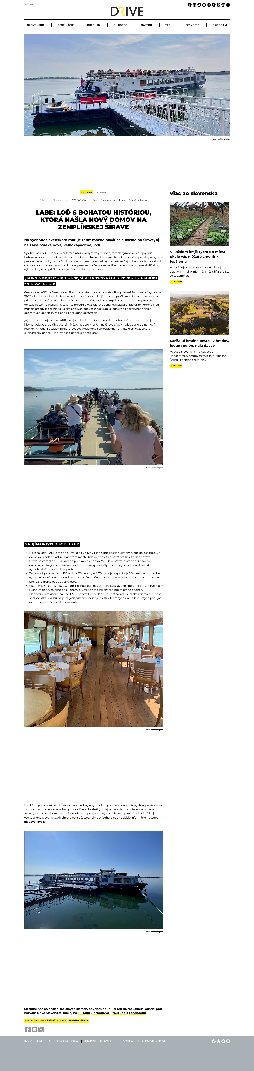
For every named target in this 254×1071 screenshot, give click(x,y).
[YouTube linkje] (203, 4)
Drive (42, 200)
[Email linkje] (208, 4)
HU (32, 4)
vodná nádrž (48, 1020)
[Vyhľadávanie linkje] (227, 4)
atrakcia (62, 1020)
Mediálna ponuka (63, 1041)
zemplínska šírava (78, 1020)
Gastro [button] (146, 25)
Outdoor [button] (120, 25)
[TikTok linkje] (198, 4)
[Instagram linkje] (194, 4)
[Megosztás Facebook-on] (27, 1029)
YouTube (119, 1013)
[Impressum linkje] (213, 4)
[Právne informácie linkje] (218, 4)
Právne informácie (100, 1041)
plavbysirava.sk (35, 821)
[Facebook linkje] (189, 4)
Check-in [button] (93, 25)
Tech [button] (169, 25)
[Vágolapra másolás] (40, 1029)
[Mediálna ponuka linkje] (222, 4)
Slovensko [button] (35, 25)
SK (26, 4)
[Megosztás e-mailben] (34, 1029)
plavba (35, 1020)
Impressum (33, 1041)
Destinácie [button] (65, 25)
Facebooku (137, 1013)
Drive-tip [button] (192, 25)
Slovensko (86, 192)
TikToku (84, 1013)
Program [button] (219, 25)
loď (27, 1020)
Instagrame (101, 1013)
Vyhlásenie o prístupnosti (144, 1041)
